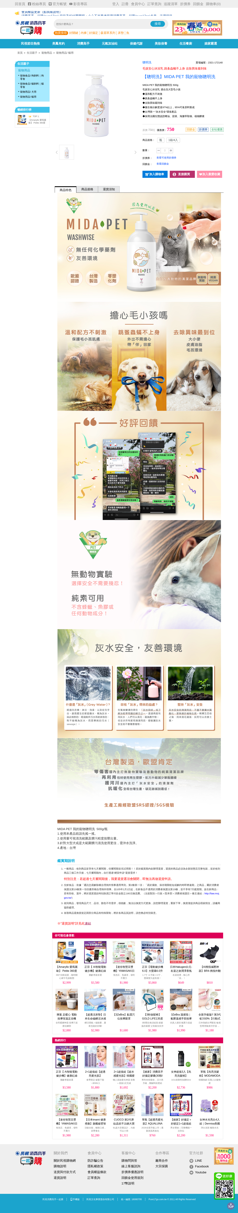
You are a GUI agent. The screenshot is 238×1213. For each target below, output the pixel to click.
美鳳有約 (58, 43)
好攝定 (93, 33)
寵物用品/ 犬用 (28, 91)
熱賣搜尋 (61, 33)
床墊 (121, 33)
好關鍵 (73, 33)
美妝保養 (161, 43)
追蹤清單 (171, 4)
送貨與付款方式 (65, 1172)
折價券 (185, 4)
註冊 (125, 4)
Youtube (197, 1172)
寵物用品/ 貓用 (65, 52)
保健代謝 (136, 43)
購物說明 (60, 1166)
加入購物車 (156, 174)
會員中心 (138, 4)
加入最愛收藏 (211, 174)
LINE (195, 1161)
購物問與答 (129, 1160)
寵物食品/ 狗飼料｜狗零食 (32, 77)
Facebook (199, 1166)
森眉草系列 (107, 33)
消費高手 (83, 43)
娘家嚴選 (210, 43)
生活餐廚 (185, 43)
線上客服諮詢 (130, 1166)
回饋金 (198, 4)
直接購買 (184, 174)
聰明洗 (146, 62)
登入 (115, 4)
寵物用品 (46, 52)
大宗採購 (161, 1166)
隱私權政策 (95, 1166)
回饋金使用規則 (132, 1177)
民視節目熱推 (30, 43)
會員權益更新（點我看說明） (41, 13)
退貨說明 (60, 1177)
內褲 (84, 33)
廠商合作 (161, 1160)
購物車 (213, 4)
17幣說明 (127, 1183)
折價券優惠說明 (132, 1172)
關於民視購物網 (65, 1160)
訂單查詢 (154, 4)
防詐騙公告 (95, 1160)
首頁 (20, 52)
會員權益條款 (97, 1172)
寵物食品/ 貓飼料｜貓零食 (32, 85)
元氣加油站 (110, 43)
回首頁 (20, 4)
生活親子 (32, 52)
